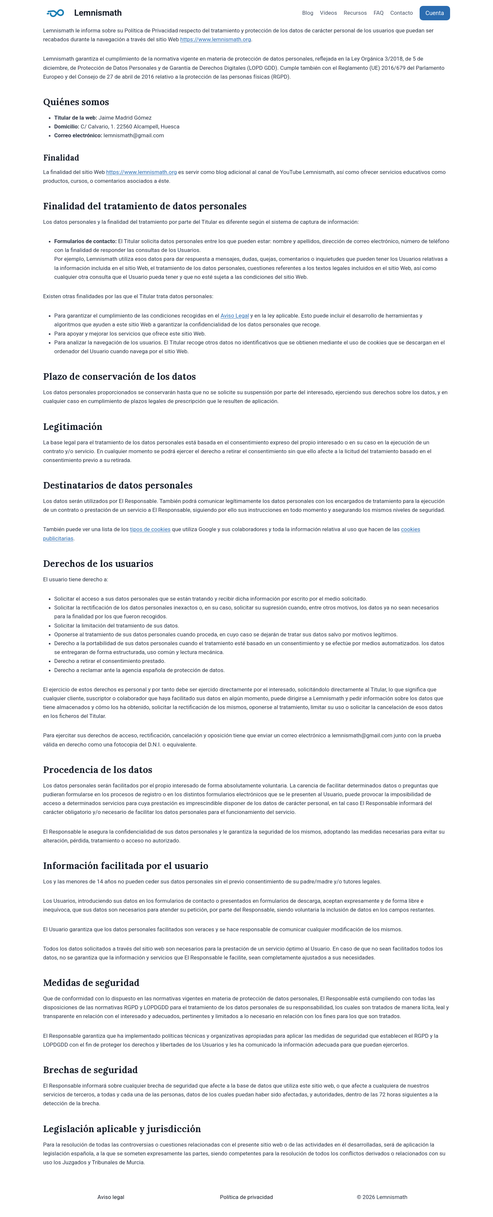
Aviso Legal (234, 315)
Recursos (355, 13)
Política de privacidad (246, 1197)
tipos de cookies (150, 529)
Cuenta (435, 13)
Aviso (105, 1197)
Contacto (401, 13)
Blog (307, 13)
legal (118, 1197)
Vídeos (328, 13)
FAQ (378, 13)
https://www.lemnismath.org (215, 39)
